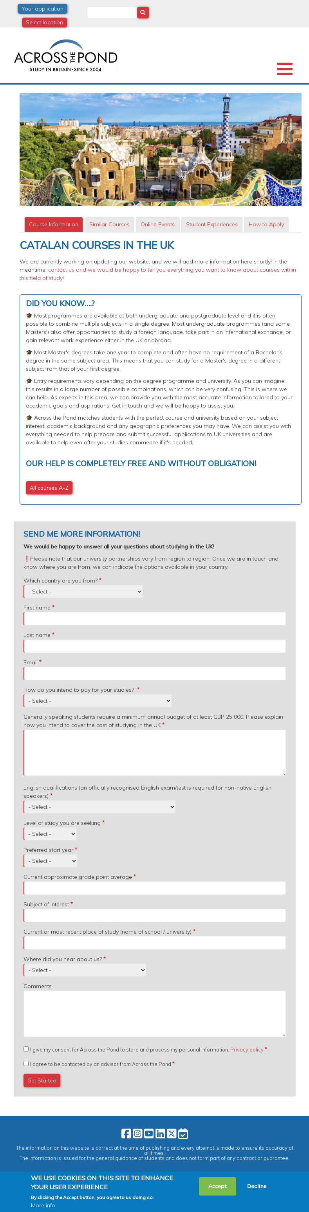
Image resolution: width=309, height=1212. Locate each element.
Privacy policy (247, 1049)
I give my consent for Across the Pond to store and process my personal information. (147, 1049)
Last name (37, 634)
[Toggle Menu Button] (285, 69)
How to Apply (266, 224)
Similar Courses (109, 224)
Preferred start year (48, 849)
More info (43, 1207)
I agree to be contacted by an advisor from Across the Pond (100, 1064)
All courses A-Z (49, 487)
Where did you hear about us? (62, 959)
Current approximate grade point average (77, 876)
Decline (257, 1188)
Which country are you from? (60, 580)
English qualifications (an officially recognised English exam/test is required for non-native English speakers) (147, 791)
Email (30, 662)
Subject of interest (46, 904)
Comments (37, 986)
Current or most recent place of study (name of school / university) (107, 931)
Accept (217, 1188)
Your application (42, 8)
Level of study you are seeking (62, 822)
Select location (44, 22)
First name (37, 607)
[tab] (53, 224)
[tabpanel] (161, 372)
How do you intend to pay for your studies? (79, 689)
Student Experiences (212, 224)
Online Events (158, 224)
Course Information (53, 224)
